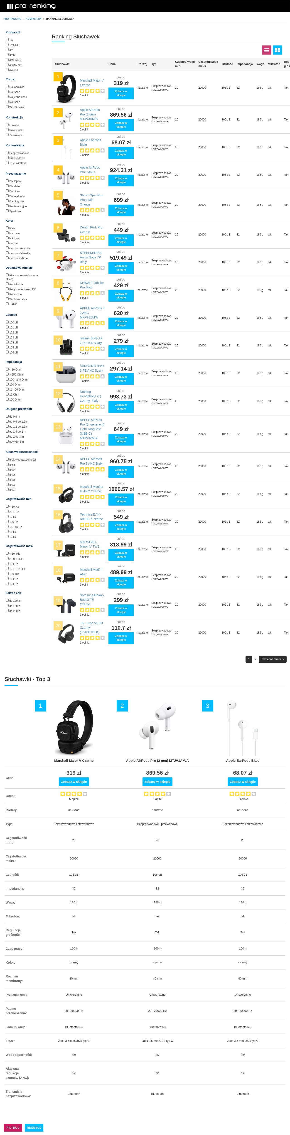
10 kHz (13, 564)
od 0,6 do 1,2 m (18, 421)
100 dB (13, 322)
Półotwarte (15, 130)
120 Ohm (14, 399)
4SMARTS (15, 65)
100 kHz (14, 574)
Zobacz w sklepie (121, 93)
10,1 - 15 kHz (17, 569)
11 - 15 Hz (15, 527)
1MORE (14, 45)
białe (12, 228)
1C (11, 40)
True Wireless (17, 163)
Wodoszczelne (18, 299)
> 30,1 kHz (15, 559)
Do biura (14, 191)
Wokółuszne (16, 107)
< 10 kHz (14, 553)
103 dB (13, 337)
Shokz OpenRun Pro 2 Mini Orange (91, 199)
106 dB (13, 352)
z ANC (13, 304)
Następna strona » (273, 659)
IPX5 (12, 474)
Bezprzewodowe (19, 153)
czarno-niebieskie (19, 253)
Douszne (14, 92)
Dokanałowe (16, 87)
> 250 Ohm (16, 374)
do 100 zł (14, 600)
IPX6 (12, 479)
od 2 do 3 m (16, 436)
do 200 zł (14, 611)
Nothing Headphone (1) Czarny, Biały (90, 396)
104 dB (13, 342)
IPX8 (12, 489)
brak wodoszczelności (22, 459)
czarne (13, 243)
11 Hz (12, 532)
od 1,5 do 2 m (17, 431)
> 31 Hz (14, 512)
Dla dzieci (15, 186)
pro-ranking (12, 19)
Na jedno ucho (18, 97)
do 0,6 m (14, 416)
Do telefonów (17, 196)
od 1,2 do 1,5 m (18, 426)
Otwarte (14, 125)
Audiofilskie (16, 284)
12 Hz (12, 537)
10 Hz (12, 517)
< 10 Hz (14, 506)
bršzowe (14, 238)
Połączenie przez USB (22, 289)
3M (11, 50)
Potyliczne (15, 294)
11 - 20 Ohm (17, 389)
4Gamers (14, 60)
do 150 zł (14, 606)
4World (13, 70)
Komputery (34, 19)
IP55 (12, 464)
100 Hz (13, 522)
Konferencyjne (18, 206)
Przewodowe (17, 158)
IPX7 (12, 484)
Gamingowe (16, 201)
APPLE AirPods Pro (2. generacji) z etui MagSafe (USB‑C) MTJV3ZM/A (92, 429)
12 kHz (13, 584)
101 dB (13, 327)
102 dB (13, 332)
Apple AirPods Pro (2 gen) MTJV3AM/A (90, 114)
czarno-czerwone (19, 248)
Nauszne (14, 102)
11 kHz (13, 579)
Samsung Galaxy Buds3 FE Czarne (92, 599)
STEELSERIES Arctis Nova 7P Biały (91, 257)
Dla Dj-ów (15, 181)
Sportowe (15, 211)
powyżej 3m (16, 441)
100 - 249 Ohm (18, 379)
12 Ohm (14, 394)
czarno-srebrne (18, 258)
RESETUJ (34, 1128)
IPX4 (12, 469)
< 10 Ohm (15, 369)
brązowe (14, 233)
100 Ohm (14, 384)
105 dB (13, 347)
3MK (12, 55)
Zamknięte (15, 135)
